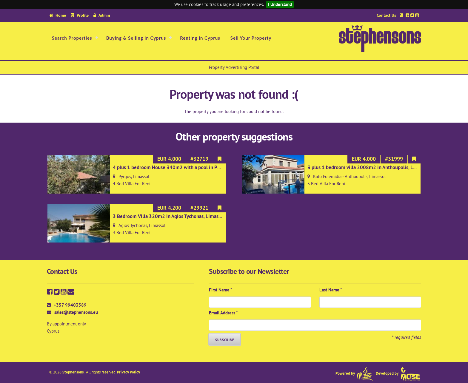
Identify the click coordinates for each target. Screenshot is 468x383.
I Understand (280, 4)
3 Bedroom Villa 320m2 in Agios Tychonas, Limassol (169, 216)
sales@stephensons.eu (76, 312)
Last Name (330, 290)
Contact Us (386, 15)
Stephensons (73, 372)
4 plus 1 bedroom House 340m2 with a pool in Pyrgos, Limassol (181, 167)
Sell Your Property (251, 38)
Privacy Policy (128, 372)
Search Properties (72, 38)
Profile (83, 15)
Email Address (223, 313)
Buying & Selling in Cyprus (136, 38)
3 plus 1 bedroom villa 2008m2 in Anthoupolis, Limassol (368, 167)
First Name (220, 290)
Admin (104, 15)
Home (61, 15)
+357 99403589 (70, 305)
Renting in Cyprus (200, 38)
